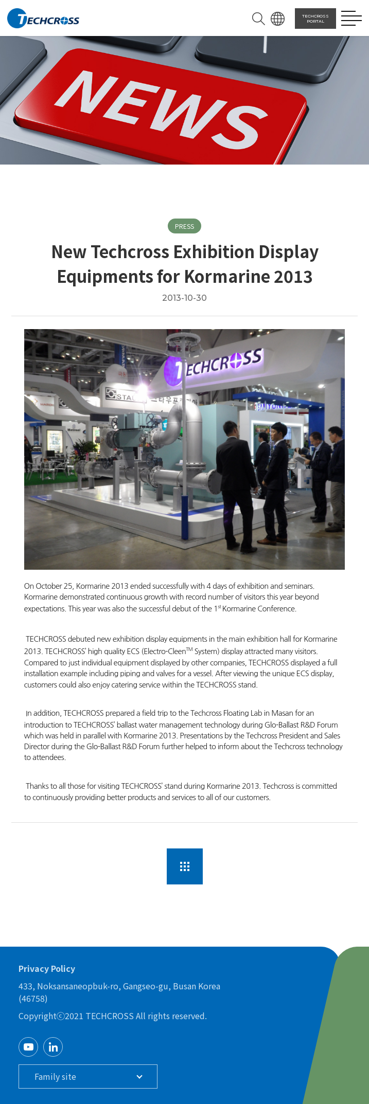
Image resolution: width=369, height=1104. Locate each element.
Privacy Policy (47, 968)
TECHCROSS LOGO (43, 18)
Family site (55, 1076)
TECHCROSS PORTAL (315, 18)
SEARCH (259, 19)
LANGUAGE (278, 19)
